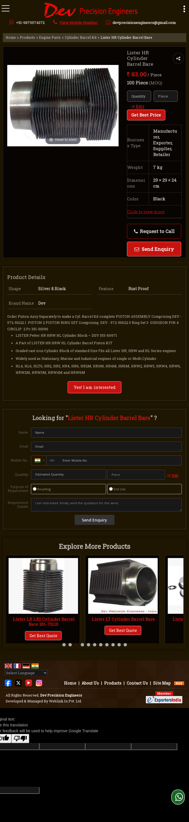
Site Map (162, 683)
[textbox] (166, 96)
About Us (90, 683)
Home (11, 37)
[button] (78, 22)
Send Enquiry (154, 249)
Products (27, 37)
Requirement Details (18, 505)
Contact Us (137, 683)
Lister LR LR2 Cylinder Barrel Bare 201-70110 (123, 621)
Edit (137, 106)
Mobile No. (19, 460)
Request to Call (154, 231)
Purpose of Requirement (18, 489)
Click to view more (146, 211)
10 (119, 644)
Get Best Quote (43, 635)
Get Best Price (146, 115)
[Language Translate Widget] (26, 673)
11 (125, 644)
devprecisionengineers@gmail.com (144, 22)
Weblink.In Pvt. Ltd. (65, 701)
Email (24, 446)
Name (23, 432)
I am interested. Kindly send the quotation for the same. (106, 504)
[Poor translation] (20, 738)
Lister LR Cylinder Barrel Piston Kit (43, 621)
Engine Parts (50, 37)
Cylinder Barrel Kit (81, 37)
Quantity (21, 474)
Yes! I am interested (94, 387)
